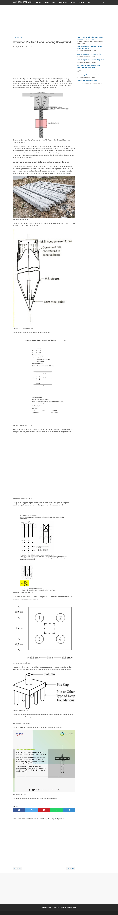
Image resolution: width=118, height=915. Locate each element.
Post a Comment (27, 47)
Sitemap (44, 907)
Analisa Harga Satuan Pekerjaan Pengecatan (90, 60)
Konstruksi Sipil (23, 2)
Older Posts (70, 868)
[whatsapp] (56, 810)
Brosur (73, 2)
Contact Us (56, 907)
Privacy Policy (65, 907)
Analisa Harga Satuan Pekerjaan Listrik (88, 54)
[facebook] (19, 810)
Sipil (53, 2)
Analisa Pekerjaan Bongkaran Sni (87, 80)
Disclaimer (73, 907)
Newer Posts (17, 868)
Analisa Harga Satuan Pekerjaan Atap (88, 75)
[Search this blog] (104, 2)
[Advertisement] (59, 20)
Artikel (38, 2)
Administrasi (62, 2)
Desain (47, 2)
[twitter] (31, 810)
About (50, 907)
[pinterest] (44, 810)
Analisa (81, 2)
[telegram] (69, 810)
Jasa (88, 2)
